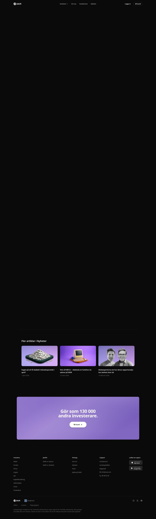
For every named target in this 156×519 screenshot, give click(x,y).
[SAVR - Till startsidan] (17, 4)
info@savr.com (105, 472)
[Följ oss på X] (137, 501)
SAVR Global (17, 483)
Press (74, 469)
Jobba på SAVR (76, 472)
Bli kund (78, 425)
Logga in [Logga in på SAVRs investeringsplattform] (128, 4)
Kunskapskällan (105, 465)
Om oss (73, 4)
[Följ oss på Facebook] (141, 501)
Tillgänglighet (34, 505)
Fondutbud (17, 490)
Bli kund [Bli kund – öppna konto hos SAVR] (138, 4)
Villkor (16, 505)
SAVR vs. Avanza (48, 461)
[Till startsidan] (17, 500)
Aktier (15, 461)
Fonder (16, 465)
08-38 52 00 (104, 476)
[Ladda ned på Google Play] (135, 468)
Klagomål (103, 469)
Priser (15, 487)
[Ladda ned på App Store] (135, 462)
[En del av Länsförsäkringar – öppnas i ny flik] (29, 500)
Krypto (16, 472)
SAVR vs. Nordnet (48, 465)
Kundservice (83, 4)
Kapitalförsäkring (19, 479)
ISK (15, 476)
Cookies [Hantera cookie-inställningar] (23, 505)
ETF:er (16, 469)
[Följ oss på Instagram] (134, 501)
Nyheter (93, 4)
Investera (64, 4)
